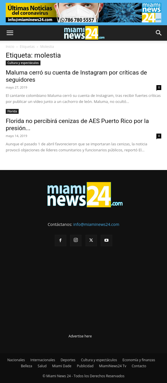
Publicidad (85, 366)
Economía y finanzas (139, 359)
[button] (10, 33)
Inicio (10, 46)
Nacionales (16, 359)
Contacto (139, 366)
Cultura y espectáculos (23, 63)
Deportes (68, 359)
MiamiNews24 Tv (112, 366)
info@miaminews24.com (96, 224)
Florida (12, 111)
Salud (42, 366)
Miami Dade (61, 366)
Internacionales (42, 359)
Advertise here (80, 336)
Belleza (26, 366)
